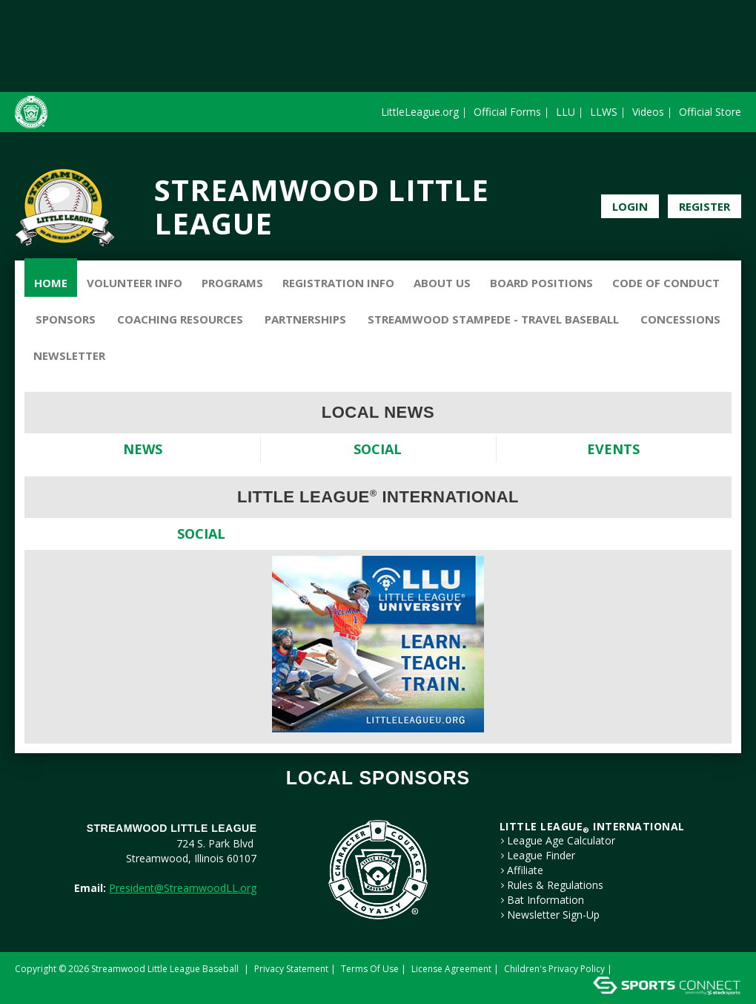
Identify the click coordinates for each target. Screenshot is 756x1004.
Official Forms (507, 112)
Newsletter (69, 355)
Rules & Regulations (555, 885)
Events (613, 449)
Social (378, 449)
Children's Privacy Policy (554, 968)
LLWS (603, 112)
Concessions (680, 319)
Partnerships (305, 319)
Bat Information (545, 900)
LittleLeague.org (420, 112)
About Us (442, 282)
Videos (648, 112)
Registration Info (338, 282)
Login (630, 206)
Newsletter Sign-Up (553, 915)
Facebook (712, 171)
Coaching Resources (180, 319)
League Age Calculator (561, 840)
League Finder (541, 855)
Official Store (710, 112)
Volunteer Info (134, 282)
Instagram (732, 171)
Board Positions (541, 282)
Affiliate (525, 870)
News (142, 449)
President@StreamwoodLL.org (182, 888)
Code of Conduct (666, 282)
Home (50, 282)
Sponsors (66, 319)
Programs (232, 282)
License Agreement (451, 968)
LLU (565, 112)
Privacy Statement (291, 968)
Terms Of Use (370, 968)
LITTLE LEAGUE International (592, 826)
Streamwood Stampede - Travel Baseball (493, 319)
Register (704, 206)
